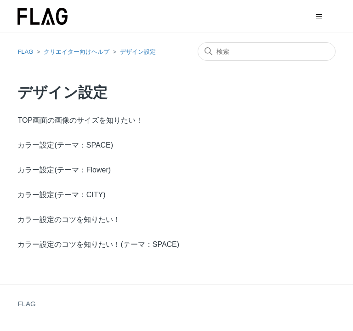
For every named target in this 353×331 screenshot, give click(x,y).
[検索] (267, 51)
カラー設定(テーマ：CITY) (61, 195)
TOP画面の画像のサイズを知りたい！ (80, 120)
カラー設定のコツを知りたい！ (68, 219)
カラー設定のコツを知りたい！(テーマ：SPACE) (98, 244)
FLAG (25, 51)
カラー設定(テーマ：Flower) (64, 170)
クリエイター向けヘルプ (76, 51)
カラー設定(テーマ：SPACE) (65, 145)
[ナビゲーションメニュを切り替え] (319, 16)
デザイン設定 (138, 51)
